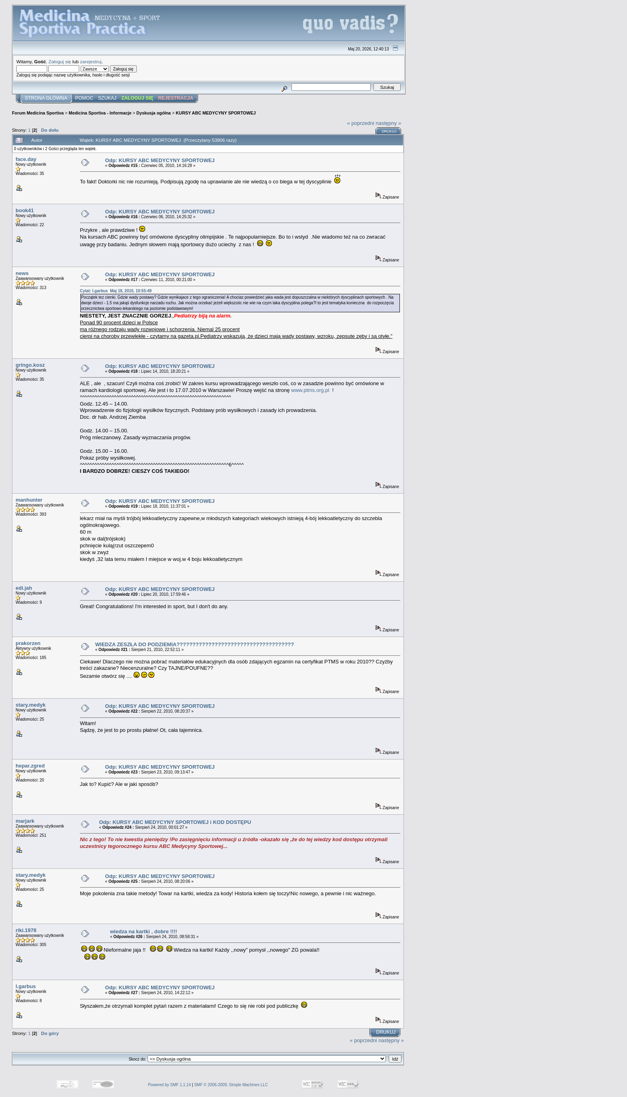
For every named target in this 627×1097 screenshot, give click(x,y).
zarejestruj (91, 61)
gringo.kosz (30, 365)
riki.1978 (26, 930)
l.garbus (26, 986)
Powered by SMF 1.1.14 (169, 1085)
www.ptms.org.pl (310, 390)
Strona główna (46, 98)
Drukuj (389, 131)
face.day (26, 159)
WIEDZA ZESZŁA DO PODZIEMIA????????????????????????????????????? (194, 644)
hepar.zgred (30, 766)
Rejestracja (175, 98)
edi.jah (24, 588)
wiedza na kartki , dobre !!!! (143, 931)
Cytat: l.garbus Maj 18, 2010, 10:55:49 (116, 291)
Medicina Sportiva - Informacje (100, 113)
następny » (388, 123)
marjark (25, 821)
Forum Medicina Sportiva (38, 113)
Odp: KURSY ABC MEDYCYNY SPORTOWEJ (160, 160)
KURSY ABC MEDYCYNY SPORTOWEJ (216, 113)
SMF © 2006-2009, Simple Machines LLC (231, 1085)
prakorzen (28, 643)
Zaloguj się (59, 61)
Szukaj (107, 98)
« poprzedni (360, 123)
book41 (25, 210)
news (22, 273)
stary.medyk (31, 705)
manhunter (29, 500)
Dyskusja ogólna (153, 113)
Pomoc (84, 98)
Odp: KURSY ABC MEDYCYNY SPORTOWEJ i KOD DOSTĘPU (175, 822)
